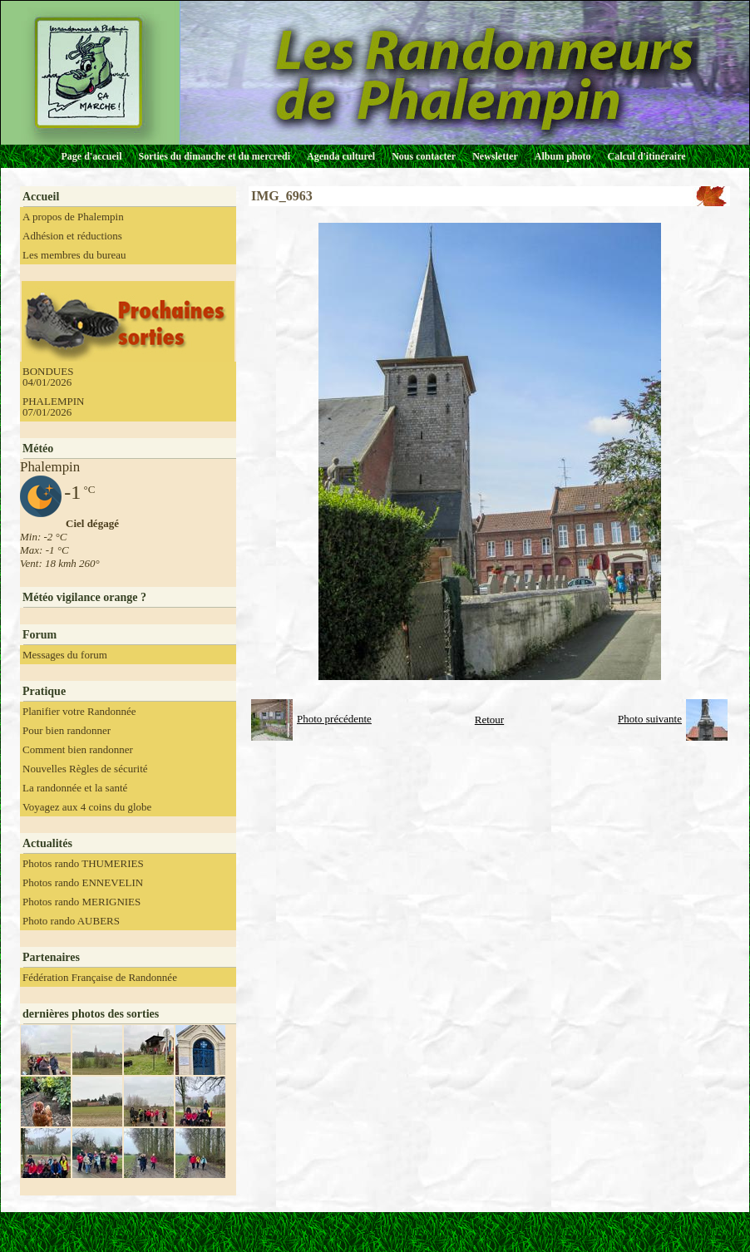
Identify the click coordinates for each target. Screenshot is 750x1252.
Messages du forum (64, 654)
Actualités (47, 843)
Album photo (563, 156)
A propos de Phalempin (73, 216)
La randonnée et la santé (74, 787)
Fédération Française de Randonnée (99, 977)
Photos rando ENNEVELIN (82, 882)
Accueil (40, 196)
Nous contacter (424, 156)
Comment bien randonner (77, 749)
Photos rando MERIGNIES (81, 901)
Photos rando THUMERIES (83, 863)
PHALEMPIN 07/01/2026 (53, 406)
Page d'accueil (92, 156)
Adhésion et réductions (72, 235)
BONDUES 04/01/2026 (47, 376)
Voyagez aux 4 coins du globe (86, 807)
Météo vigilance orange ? (84, 597)
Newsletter (495, 156)
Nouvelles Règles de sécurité (85, 768)
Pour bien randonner (66, 730)
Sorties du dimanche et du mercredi (214, 156)
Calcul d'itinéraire (646, 156)
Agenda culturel (341, 156)
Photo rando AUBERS (71, 920)
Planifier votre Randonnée (79, 711)
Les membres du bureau (74, 255)
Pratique (44, 691)
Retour (489, 719)
